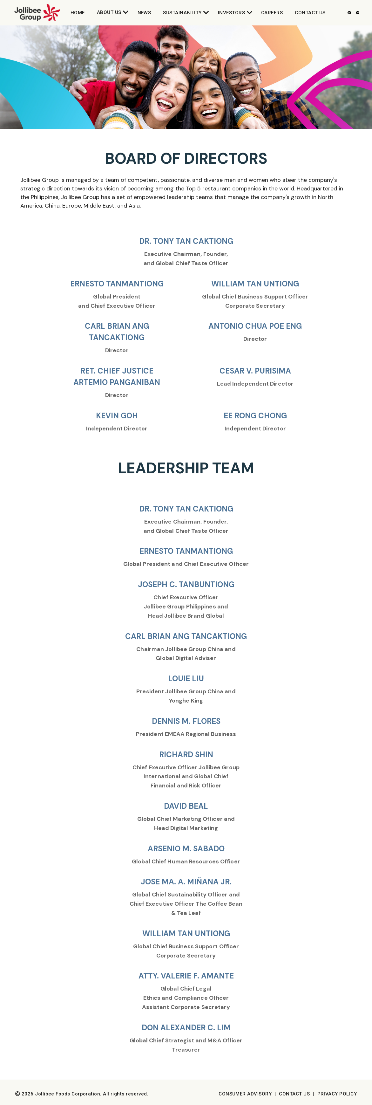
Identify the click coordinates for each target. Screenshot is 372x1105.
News (144, 13)
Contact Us (310, 13)
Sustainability (182, 13)
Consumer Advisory (245, 1094)
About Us (109, 12)
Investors (231, 13)
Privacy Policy (337, 1094)
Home (78, 13)
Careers (272, 13)
